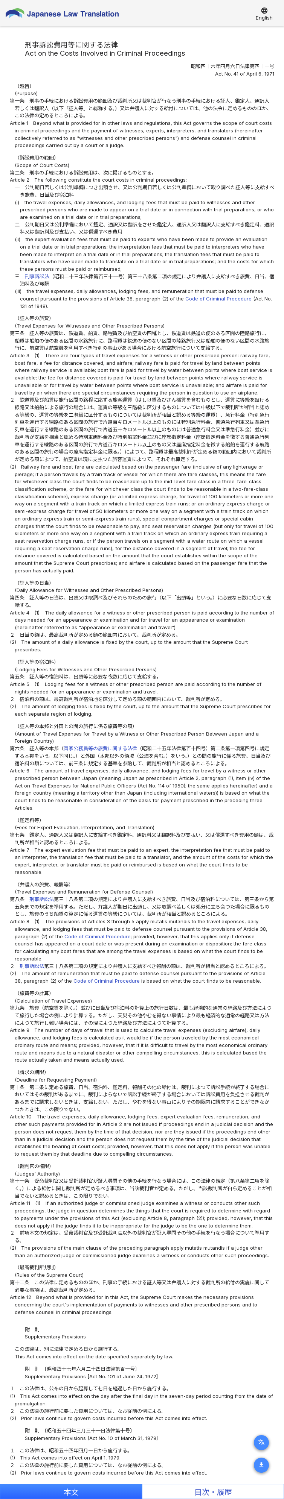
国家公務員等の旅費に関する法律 (100, 748)
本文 (71, 1492)
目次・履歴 (213, 1492)
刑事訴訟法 (37, 276)
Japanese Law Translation (62, 14)
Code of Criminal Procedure (218, 299)
